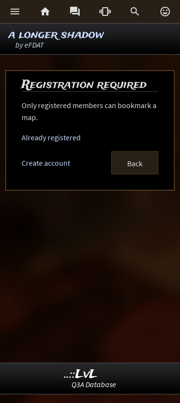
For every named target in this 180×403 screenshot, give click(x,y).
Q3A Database (94, 384)
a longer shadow (56, 34)
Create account (46, 163)
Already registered (51, 137)
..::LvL (81, 374)
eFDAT (34, 44)
